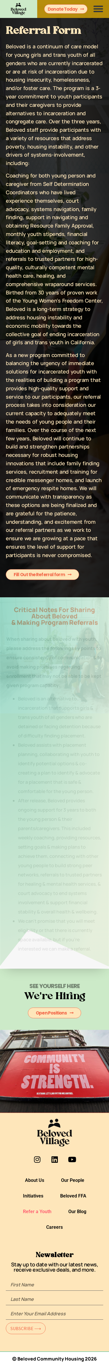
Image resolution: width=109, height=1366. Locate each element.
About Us (34, 1180)
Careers (54, 1227)
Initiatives (33, 1196)
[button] (98, 9)
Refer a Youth (37, 1211)
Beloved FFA (73, 1196)
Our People (72, 1180)
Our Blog (77, 1211)
